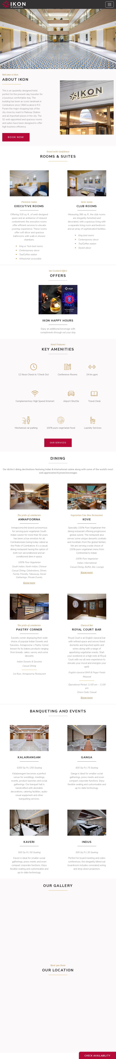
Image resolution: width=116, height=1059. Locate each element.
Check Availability (97, 1055)
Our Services (58, 442)
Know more (29, 583)
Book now (16, 137)
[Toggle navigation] (109, 5)
